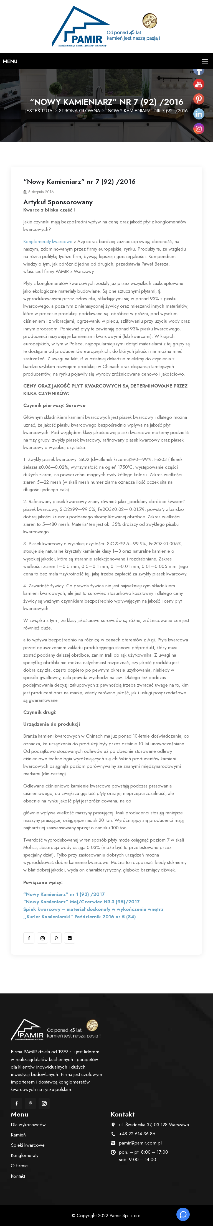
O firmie (19, 1165)
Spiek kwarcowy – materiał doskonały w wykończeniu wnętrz (93, 909)
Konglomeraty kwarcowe (47, 241)
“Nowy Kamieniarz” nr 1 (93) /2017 (64, 894)
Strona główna (79, 110)
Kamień (18, 1134)
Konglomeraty (24, 1155)
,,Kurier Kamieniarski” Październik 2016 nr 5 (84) (79, 916)
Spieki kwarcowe (28, 1145)
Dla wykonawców (28, 1124)
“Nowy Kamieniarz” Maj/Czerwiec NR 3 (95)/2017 (81, 901)
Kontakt (18, 1176)
